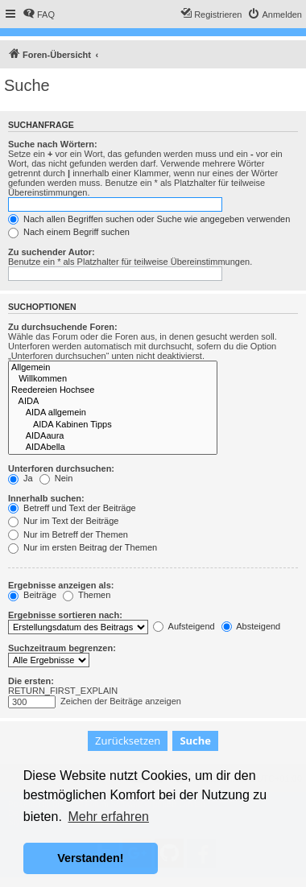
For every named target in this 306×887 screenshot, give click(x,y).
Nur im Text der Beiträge (63, 521)
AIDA (113, 401)
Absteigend (251, 626)
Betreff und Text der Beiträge (72, 508)
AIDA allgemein (113, 413)
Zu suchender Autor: (51, 252)
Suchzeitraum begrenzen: (62, 648)
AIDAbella (113, 447)
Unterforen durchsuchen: (61, 468)
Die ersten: (31, 681)
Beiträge (32, 595)
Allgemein (113, 367)
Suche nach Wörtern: (52, 144)
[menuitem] (39, 14)
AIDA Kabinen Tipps (113, 425)
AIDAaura (113, 436)
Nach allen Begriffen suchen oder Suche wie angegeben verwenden (149, 219)
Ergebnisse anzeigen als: (61, 585)
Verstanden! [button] (90, 858)
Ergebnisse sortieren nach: (65, 615)
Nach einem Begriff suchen (69, 232)
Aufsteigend (184, 626)
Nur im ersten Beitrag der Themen (82, 547)
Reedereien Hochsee (113, 390)
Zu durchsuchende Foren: (63, 327)
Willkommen (113, 379)
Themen (86, 595)
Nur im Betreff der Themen (68, 534)
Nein (56, 478)
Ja (20, 478)
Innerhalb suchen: (46, 498)
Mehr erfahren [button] (108, 816)
